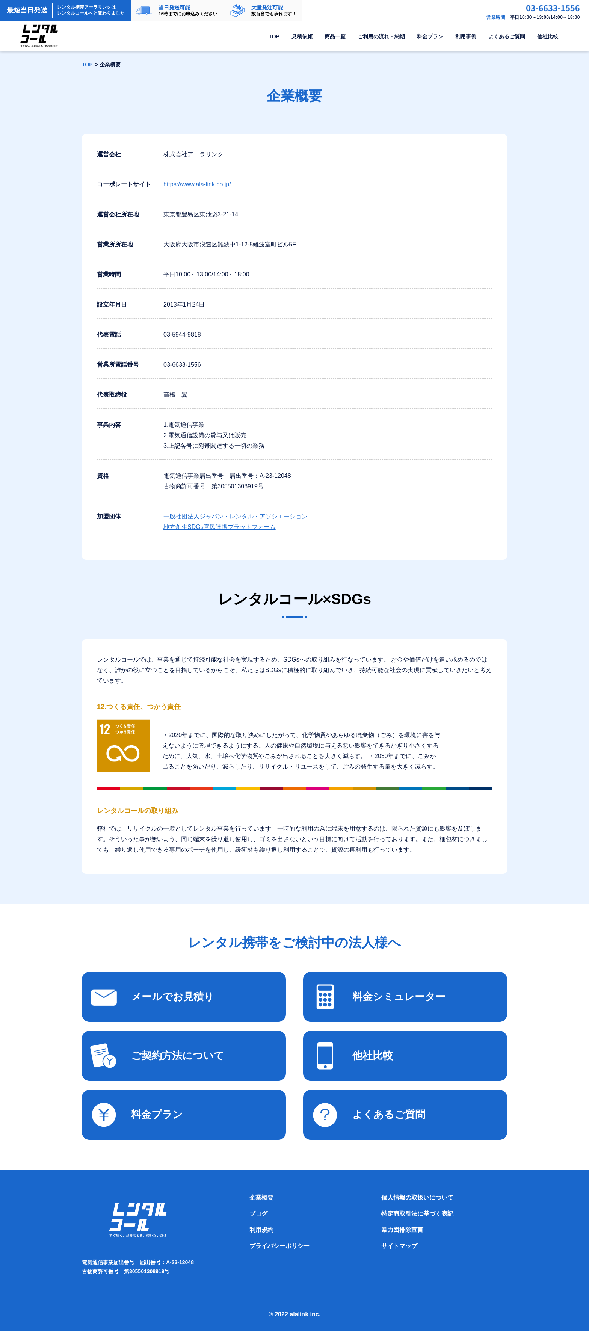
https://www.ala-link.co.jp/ (197, 184)
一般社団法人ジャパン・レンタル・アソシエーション (235, 516)
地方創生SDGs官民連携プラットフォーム (219, 527)
